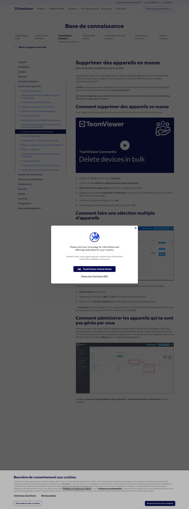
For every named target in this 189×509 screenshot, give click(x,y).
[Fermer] (135, 228)
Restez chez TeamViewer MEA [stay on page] (94, 276)
